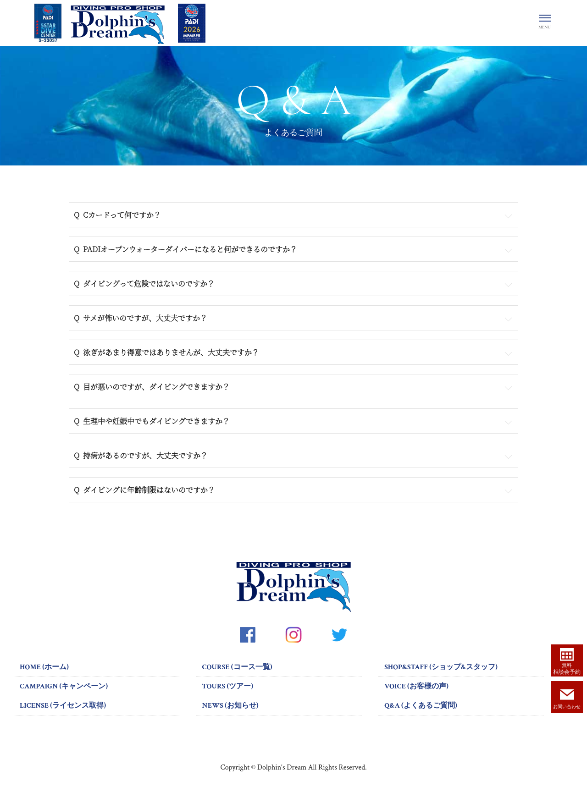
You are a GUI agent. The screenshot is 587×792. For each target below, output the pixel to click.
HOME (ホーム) (44, 667)
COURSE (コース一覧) (237, 667)
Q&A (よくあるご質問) (420, 705)
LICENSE (63, 705)
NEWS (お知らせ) (230, 705)
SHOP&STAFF (441, 667)
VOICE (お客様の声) (416, 686)
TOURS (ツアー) (227, 686)
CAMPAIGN (64, 686)
